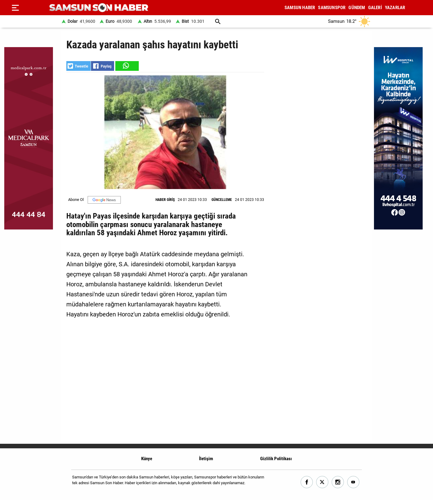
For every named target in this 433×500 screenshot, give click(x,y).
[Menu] (15, 7)
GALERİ (375, 7)
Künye (146, 458)
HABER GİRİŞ (165, 200)
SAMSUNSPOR (331, 7)
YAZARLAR (395, 7)
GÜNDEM (356, 7)
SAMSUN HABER (300, 7)
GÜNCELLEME (221, 200)
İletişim (206, 458)
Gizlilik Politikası (276, 458)
